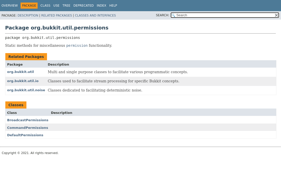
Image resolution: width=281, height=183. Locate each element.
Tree (66, 5)
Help (113, 5)
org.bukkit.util (20, 72)
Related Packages (56, 15)
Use (56, 5)
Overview (10, 5)
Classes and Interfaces (95, 15)
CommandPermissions (27, 128)
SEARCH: (162, 15)
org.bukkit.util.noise (26, 90)
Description (28, 15)
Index (101, 5)
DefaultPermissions (25, 135)
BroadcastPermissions (27, 120)
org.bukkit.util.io (23, 81)
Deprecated (83, 5)
